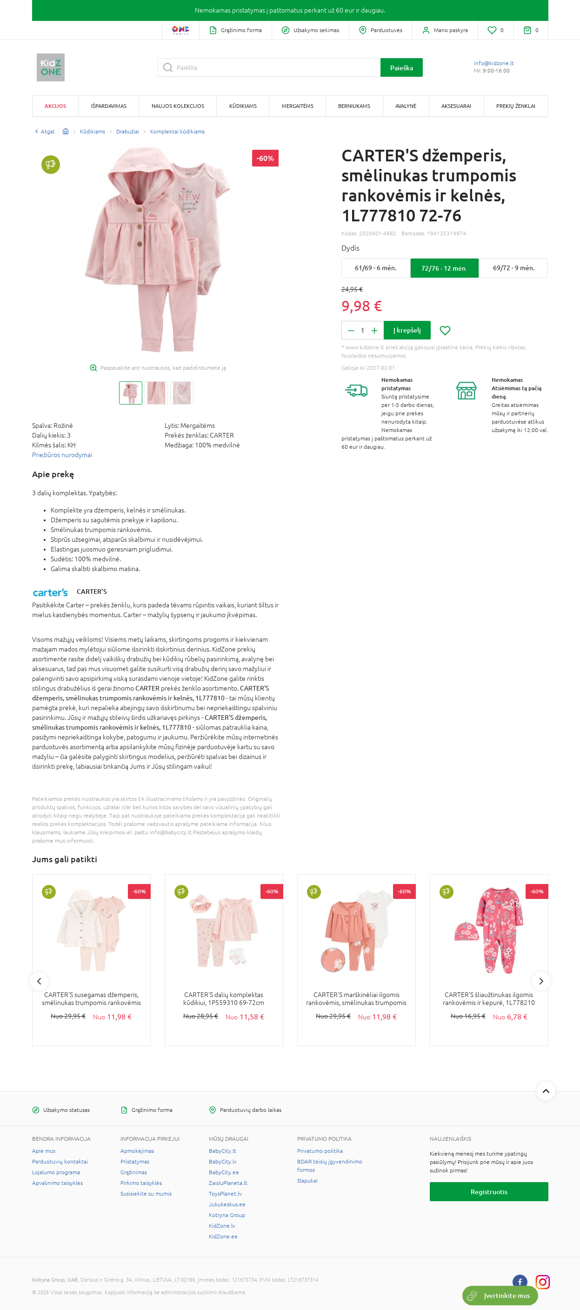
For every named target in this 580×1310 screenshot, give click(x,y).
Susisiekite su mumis (146, 1193)
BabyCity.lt (222, 1151)
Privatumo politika (320, 1151)
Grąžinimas (133, 1172)
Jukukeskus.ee (227, 1204)
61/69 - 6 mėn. (375, 268)
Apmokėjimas (137, 1151)
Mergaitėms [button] (297, 106)
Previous (39, 981)
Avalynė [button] (405, 106)
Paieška (401, 68)
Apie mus (43, 1151)
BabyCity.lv (223, 1161)
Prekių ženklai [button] (515, 106)
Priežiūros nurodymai (62, 455)
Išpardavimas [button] (109, 106)
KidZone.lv (222, 1226)
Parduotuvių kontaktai (60, 1161)
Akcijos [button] (55, 106)
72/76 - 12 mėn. (444, 268)
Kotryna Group (227, 1215)
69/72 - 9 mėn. (513, 268)
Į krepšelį (407, 330)
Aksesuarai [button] (456, 106)
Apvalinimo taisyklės (57, 1183)
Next (541, 981)
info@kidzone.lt (494, 63)
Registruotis (489, 1192)
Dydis (350, 248)
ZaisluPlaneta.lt (228, 1183)
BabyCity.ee (224, 1172)
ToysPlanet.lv (225, 1193)
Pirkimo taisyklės (141, 1183)
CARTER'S (92, 591)
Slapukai (307, 1180)
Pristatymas (134, 1161)
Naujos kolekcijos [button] (178, 106)
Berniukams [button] (354, 106)
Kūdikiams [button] (243, 106)
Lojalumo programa (56, 1172)
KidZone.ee (223, 1236)
